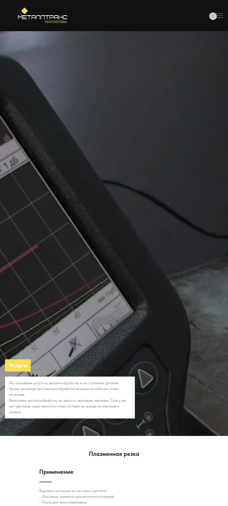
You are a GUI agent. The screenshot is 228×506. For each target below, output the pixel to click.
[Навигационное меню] (219, 15)
